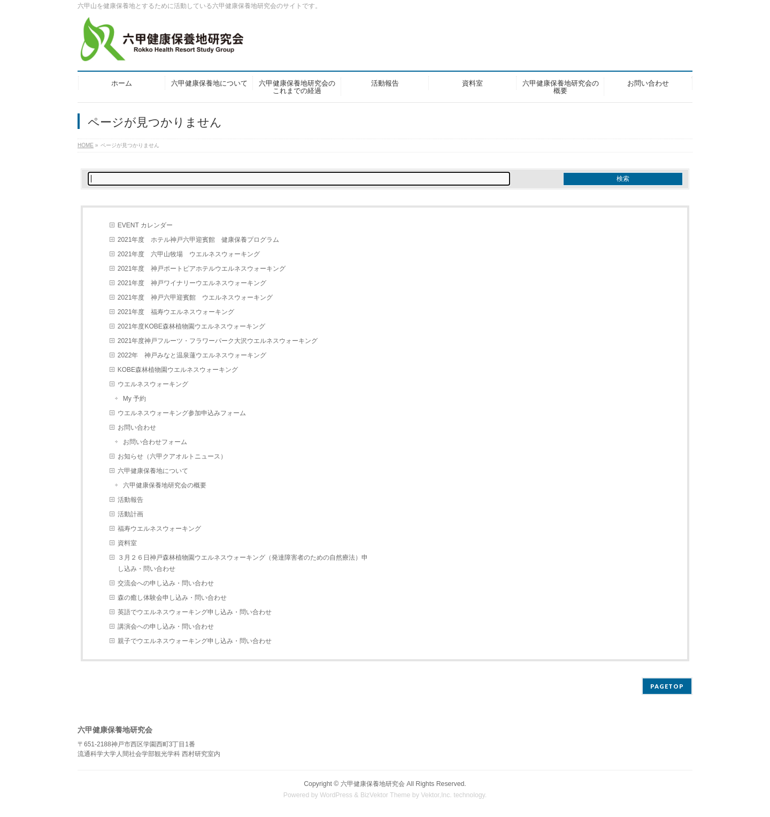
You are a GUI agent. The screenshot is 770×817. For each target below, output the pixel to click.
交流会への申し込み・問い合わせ (166, 583)
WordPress (336, 795)
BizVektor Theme (385, 795)
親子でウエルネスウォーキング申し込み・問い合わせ (195, 641)
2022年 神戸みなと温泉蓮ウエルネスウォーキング (192, 355)
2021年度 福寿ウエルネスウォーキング (176, 312)
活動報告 (130, 499)
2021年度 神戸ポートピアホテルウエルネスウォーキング (202, 268)
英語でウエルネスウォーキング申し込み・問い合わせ (195, 612)
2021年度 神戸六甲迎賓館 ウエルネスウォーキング (195, 297)
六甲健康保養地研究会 (373, 784)
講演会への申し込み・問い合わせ (166, 626)
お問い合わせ (137, 427)
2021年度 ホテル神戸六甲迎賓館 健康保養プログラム (199, 239)
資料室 (127, 543)
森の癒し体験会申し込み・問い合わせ (172, 597)
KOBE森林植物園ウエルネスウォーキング (178, 369)
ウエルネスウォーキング (153, 384)
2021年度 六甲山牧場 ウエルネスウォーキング (189, 254)
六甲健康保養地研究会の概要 (164, 485)
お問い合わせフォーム (155, 442)
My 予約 (134, 398)
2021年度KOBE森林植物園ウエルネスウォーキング (191, 326)
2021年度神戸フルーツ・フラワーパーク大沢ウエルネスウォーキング (218, 341)
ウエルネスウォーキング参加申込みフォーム (182, 413)
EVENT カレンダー (145, 225)
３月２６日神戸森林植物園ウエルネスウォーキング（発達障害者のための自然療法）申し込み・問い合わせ (243, 563)
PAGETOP (667, 686)
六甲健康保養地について (153, 471)
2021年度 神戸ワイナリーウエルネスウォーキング (192, 283)
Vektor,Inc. (436, 795)
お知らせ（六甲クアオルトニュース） (172, 456)
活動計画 (130, 514)
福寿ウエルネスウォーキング (159, 528)
